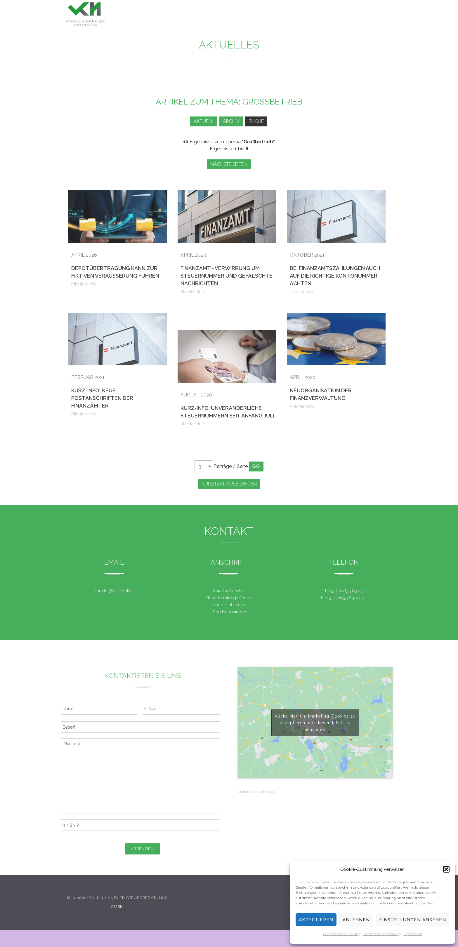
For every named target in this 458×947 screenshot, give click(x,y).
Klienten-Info (83, 284)
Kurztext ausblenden (229, 484)
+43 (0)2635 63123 (346, 590)
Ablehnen (356, 919)
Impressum (413, 934)
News (260, 15)
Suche (257, 121)
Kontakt (349, 17)
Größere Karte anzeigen (257, 792)
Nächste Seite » (229, 164)
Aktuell (200, 121)
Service (290, 15)
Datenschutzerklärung (341, 934)
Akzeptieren (316, 919)
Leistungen (225, 14)
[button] (446, 869)
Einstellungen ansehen (412, 919)
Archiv (230, 121)
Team (319, 16)
